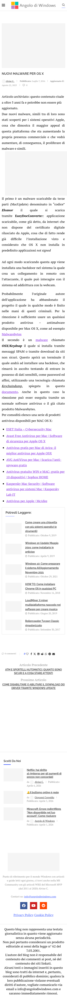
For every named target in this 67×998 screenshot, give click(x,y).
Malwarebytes (11, 334)
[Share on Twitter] (34, 654)
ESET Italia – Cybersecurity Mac (29, 429)
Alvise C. (8, 81)
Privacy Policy (24, 915)
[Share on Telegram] (49, 654)
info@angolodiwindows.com (40, 896)
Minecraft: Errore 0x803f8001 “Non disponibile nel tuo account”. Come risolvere (44, 812)
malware (42, 340)
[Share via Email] (53, 654)
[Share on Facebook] (31, 654)
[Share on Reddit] (42, 654)
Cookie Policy (44, 915)
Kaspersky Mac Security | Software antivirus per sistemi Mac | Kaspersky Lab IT (32, 489)
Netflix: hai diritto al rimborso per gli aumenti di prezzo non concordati (44, 773)
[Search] (63, 6)
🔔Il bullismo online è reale (43, 792)
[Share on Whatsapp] (46, 654)
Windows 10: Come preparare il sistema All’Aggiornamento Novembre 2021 (42, 568)
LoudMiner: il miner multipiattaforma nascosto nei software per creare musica (43, 605)
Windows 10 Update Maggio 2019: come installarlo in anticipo (41, 547)
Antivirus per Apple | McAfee (26, 501)
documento (10, 392)
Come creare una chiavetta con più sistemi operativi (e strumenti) (41, 527)
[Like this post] (27, 654)
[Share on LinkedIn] (38, 654)
